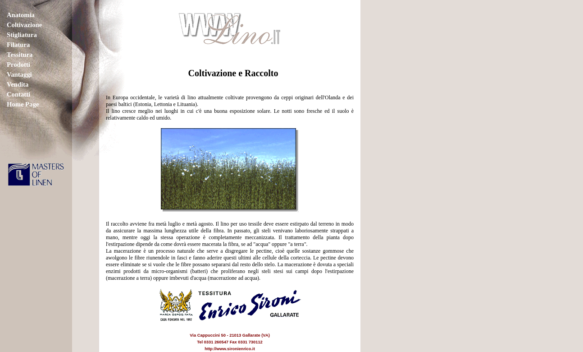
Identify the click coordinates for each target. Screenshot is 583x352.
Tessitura (19, 54)
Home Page (23, 104)
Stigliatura (22, 34)
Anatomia (21, 15)
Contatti (18, 94)
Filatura (18, 44)
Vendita (17, 84)
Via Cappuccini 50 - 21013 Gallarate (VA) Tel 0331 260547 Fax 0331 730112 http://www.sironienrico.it (230, 335)
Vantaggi (19, 74)
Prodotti (18, 64)
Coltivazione (24, 24)
